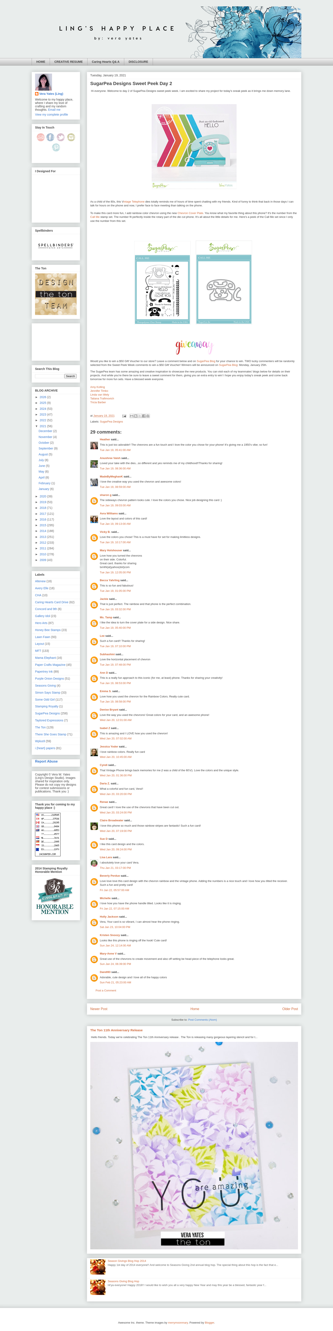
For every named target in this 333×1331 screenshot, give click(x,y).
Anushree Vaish (110, 458)
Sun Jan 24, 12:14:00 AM (115, 945)
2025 (43, 402)
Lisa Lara (106, 857)
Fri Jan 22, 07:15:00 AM (114, 908)
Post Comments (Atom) (202, 1019)
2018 (43, 507)
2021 (43, 426)
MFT (38, 650)
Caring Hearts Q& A (106, 61)
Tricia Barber (98, 402)
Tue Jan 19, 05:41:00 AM (115, 450)
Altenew (40, 581)
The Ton (40, 727)
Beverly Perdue (110, 875)
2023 (43, 414)
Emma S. (105, 691)
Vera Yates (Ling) (51, 93)
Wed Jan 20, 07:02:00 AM (115, 738)
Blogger (209, 1322)
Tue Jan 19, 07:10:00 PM (115, 646)
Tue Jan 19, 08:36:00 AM (115, 468)
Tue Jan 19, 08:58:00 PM (115, 701)
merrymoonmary (178, 1322)
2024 (43, 408)
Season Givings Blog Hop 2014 (127, 1260)
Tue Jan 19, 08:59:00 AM (115, 486)
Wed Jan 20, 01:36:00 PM (116, 775)
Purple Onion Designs (49, 678)
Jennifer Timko (99, 390)
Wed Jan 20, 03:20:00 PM (116, 794)
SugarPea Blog (206, 361)
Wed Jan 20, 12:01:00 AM (115, 720)
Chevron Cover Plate (190, 213)
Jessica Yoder (109, 746)
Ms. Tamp (106, 617)
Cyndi (103, 765)
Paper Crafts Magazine (50, 664)
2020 (43, 496)
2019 (43, 502)
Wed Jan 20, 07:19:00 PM (116, 831)
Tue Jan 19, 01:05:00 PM (115, 590)
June (42, 465)
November (46, 437)
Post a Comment (106, 990)
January (44, 489)
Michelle (105, 898)
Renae (104, 801)
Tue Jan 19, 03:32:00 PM (115, 609)
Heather (105, 439)
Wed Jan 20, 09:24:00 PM (116, 849)
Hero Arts (41, 623)
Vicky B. (105, 531)
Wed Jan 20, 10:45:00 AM (115, 757)
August (44, 454)
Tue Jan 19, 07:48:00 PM (115, 664)
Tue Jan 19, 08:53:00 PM (115, 683)
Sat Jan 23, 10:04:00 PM (115, 927)
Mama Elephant (45, 657)
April (42, 477)
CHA (38, 595)
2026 (43, 397)
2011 (43, 548)
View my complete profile (51, 114)
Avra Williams (109, 513)
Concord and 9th (46, 609)
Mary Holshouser (111, 550)
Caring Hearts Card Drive (51, 602)
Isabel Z (105, 728)
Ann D (104, 672)
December (46, 431)
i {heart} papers (45, 748)
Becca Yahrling (110, 580)
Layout (39, 643)
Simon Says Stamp (47, 692)
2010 (43, 554)
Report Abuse (46, 761)
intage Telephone (134, 201)
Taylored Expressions (49, 720)
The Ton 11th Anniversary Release (116, 1030)
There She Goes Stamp (50, 734)
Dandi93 (105, 972)
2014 (43, 531)
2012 (43, 542)
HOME (40, 61)
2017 (43, 513)
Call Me (95, 216)
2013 (43, 537)
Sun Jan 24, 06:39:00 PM (115, 964)
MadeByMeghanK (111, 476)
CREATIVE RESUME (68, 61)
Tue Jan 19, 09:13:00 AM (115, 523)
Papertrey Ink (44, 671)
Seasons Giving (45, 685)
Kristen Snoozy (110, 935)
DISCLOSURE (138, 61)
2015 (43, 525)
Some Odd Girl (45, 699)
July (42, 460)
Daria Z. (105, 783)
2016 (43, 519)
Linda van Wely (99, 394)
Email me (54, 109)
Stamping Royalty (46, 706)
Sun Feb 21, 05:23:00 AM (115, 982)
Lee (102, 635)
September (46, 448)
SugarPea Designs (111, 421)
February (45, 483)
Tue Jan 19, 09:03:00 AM (115, 505)
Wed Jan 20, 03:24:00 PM (116, 812)
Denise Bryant (109, 709)
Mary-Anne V (108, 953)
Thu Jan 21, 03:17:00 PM (115, 867)
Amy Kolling (97, 387)
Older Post (290, 1009)
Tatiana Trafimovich (102, 398)
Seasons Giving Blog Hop (123, 1281)
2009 (43, 560)
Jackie (104, 598)
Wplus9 (40, 741)
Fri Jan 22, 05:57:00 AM (114, 890)
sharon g (105, 495)
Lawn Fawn (42, 637)
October (44, 442)
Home (194, 1009)
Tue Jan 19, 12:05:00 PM (115, 572)
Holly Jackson (109, 916)
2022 (43, 420)
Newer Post (98, 1009)
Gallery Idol (42, 616)
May (42, 471)
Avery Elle (41, 588)
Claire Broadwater (111, 820)
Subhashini (107, 654)
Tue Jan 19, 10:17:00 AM (115, 542)
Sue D (104, 838)
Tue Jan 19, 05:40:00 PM (115, 627)
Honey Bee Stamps (48, 630)
